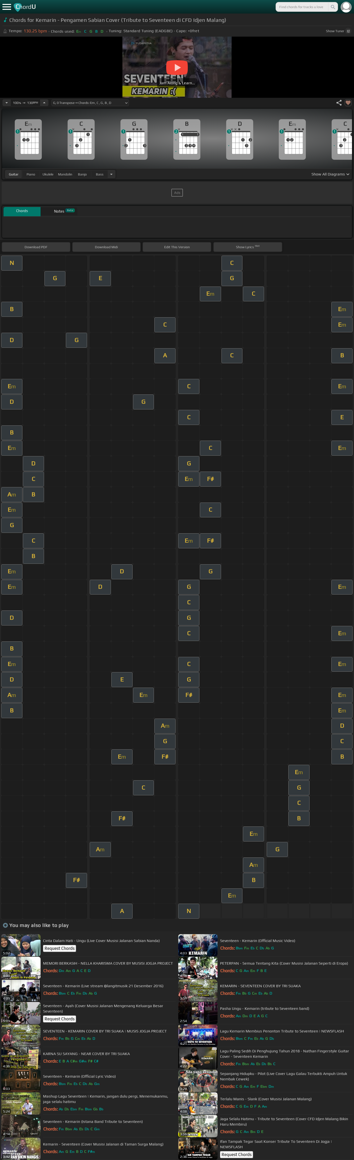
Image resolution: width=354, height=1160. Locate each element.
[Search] (332, 7)
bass (99, 174)
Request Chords (59, 948)
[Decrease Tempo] (6, 102)
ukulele (48, 174)
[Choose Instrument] (111, 174)
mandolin (65, 174)
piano (31, 174)
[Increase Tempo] (44, 102)
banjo (82, 174)
